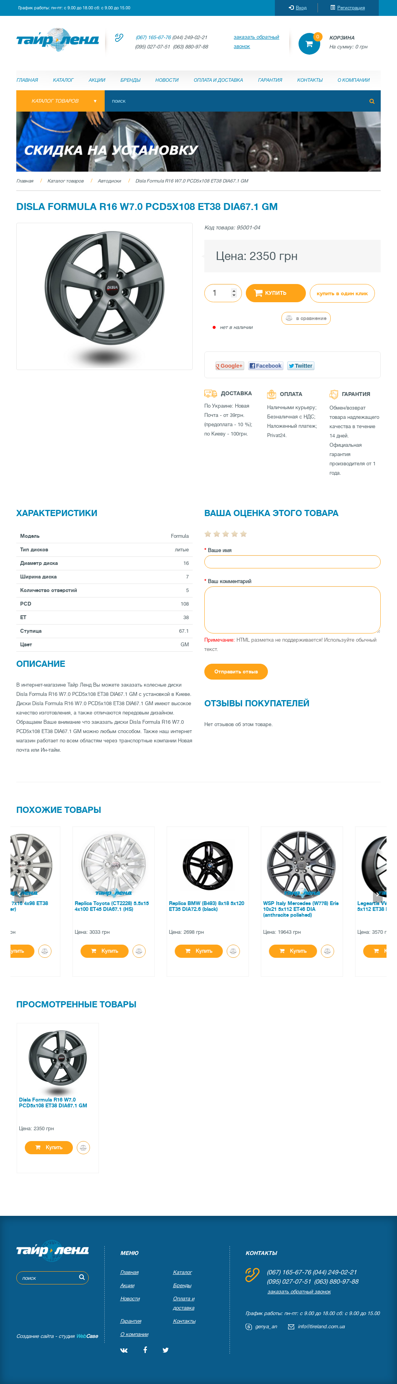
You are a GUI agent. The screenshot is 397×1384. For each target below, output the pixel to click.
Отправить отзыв (236, 672)
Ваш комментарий (229, 581)
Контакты (310, 80)
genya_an (266, 1326)
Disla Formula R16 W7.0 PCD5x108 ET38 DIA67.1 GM (191, 181)
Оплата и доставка (218, 80)
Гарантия (270, 80)
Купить (270, 292)
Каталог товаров (65, 181)
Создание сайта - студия (57, 1336)
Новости (167, 80)
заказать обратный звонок (256, 41)
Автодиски (109, 181)
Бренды (130, 80)
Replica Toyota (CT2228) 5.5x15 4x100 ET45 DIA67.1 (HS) (150, 906)
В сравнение (306, 318)
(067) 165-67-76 (153, 37)
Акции (97, 80)
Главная (27, 80)
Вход (298, 7)
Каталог (63, 80)
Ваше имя (219, 550)
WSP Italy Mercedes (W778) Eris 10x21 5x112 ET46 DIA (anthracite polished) (339, 909)
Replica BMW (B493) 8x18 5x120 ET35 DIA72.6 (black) (245, 906)
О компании (354, 80)
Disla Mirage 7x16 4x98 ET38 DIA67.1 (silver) (52, 906)
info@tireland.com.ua (321, 1326)
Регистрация (347, 7)
